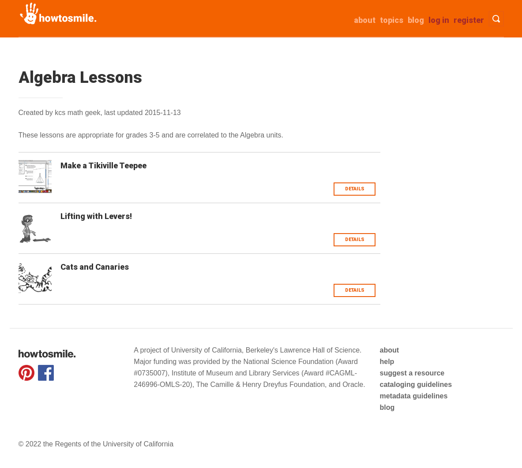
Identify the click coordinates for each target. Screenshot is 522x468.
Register (469, 20)
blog (386, 407)
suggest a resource (411, 373)
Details (354, 189)
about (365, 20)
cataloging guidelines (415, 384)
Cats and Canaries (94, 266)
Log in (438, 20)
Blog (416, 20)
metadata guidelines (413, 396)
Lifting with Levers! (96, 216)
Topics (391, 20)
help (386, 361)
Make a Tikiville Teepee (103, 165)
